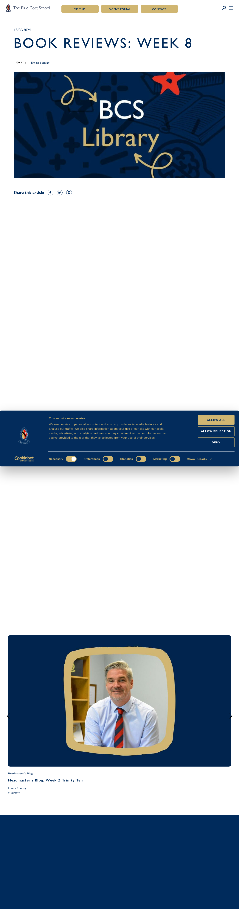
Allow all (208, 865)
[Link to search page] (225, 8)
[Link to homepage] (28, 8)
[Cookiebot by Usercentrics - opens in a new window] (24, 905)
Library (20, 62)
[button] (231, 8)
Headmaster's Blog (20, 774)
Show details (197, 904)
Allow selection (208, 876)
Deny (208, 888)
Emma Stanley (40, 63)
